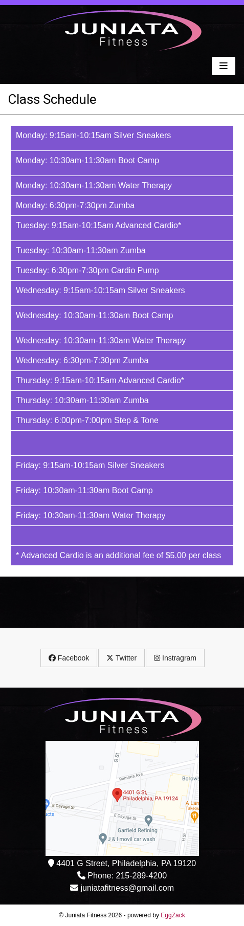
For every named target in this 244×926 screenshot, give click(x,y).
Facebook (69, 658)
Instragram (175, 658)
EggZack (173, 915)
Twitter (121, 658)
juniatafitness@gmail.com (127, 888)
